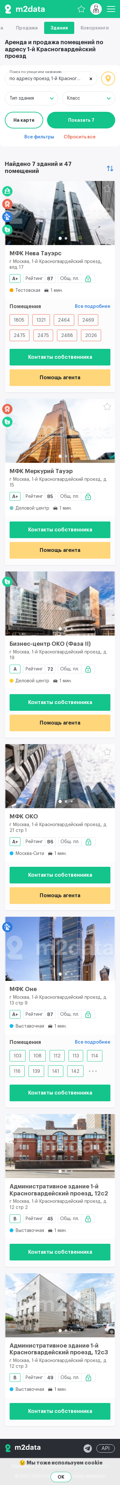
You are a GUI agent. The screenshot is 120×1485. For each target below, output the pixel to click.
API (105, 1448)
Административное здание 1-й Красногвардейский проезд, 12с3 (59, 1349)
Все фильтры (39, 137)
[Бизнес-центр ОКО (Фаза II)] (60, 603)
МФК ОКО (24, 816)
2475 (19, 335)
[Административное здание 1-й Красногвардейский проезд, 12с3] (60, 1305)
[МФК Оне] (60, 949)
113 (76, 1056)
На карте (24, 120)
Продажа (27, 28)
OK (61, 1477)
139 (36, 1071)
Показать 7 (81, 120)
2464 (64, 320)
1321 (41, 320)
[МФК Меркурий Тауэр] (60, 431)
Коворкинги (95, 28)
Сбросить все (80, 137)
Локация (108, 78)
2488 (67, 335)
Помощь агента (60, 377)
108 (38, 1056)
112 (57, 1056)
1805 (19, 320)
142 (75, 1071)
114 (94, 1056)
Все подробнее (92, 306)
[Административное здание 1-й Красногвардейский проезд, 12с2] (60, 1146)
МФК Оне (23, 989)
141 (55, 1071)
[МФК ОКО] (60, 776)
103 (17, 1056)
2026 (91, 335)
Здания (59, 28)
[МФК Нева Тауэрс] (60, 213)
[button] (60, 238)
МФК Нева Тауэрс (35, 253)
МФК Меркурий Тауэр (41, 471)
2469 (88, 320)
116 (17, 1071)
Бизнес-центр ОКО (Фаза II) (50, 644)
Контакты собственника (60, 357)
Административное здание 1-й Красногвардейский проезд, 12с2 (59, 1190)
